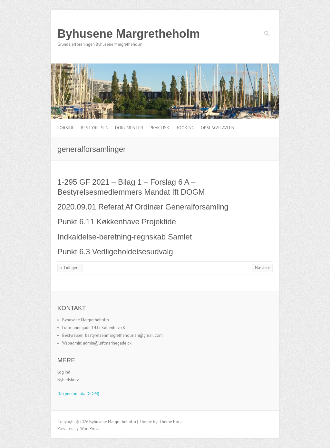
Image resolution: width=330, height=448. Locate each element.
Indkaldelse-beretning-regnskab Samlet (124, 236)
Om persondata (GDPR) (78, 393)
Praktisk (159, 128)
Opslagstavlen (217, 128)
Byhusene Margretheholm (128, 33)
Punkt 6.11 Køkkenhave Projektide (116, 221)
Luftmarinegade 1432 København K (93, 327)
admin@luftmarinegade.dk (107, 343)
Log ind (63, 372)
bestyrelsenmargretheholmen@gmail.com (124, 335)
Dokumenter (129, 128)
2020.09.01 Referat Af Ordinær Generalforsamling (142, 206)
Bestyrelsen (95, 128)
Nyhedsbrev (68, 380)
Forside (65, 128)
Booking (185, 128)
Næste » (262, 267)
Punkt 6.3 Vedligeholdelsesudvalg (115, 251)
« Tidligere (70, 267)
